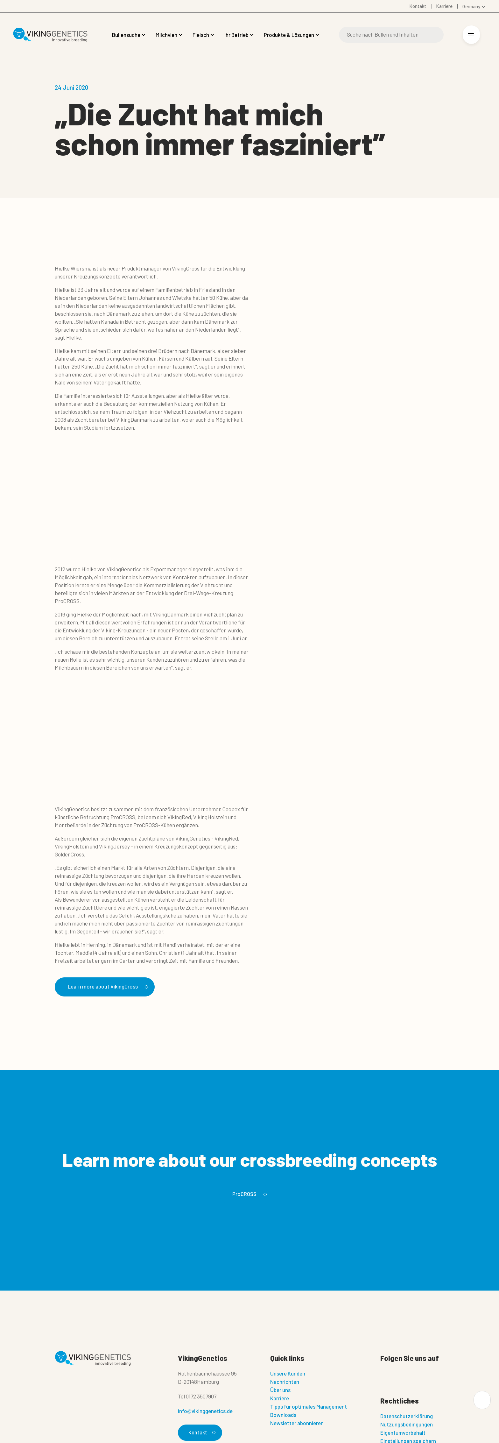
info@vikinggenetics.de (205, 1412)
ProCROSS (248, 1195)
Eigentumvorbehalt (402, 1433)
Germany (471, 6)
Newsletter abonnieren (297, 1424)
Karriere (279, 1399)
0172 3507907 (201, 1397)
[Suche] (391, 35)
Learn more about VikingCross (111, 986)
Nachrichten (284, 1382)
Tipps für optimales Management (308, 1407)
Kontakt (201, 1433)
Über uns (280, 1391)
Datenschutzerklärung (406, 1417)
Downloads (283, 1415)
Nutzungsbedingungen (406, 1425)
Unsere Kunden (287, 1374)
